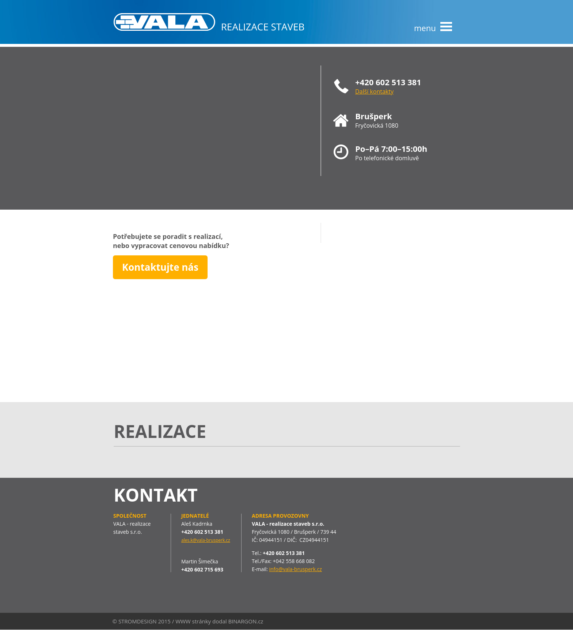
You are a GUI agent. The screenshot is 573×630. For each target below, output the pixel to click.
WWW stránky (193, 621)
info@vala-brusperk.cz (295, 569)
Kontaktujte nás (160, 267)
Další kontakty (374, 91)
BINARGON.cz (245, 621)
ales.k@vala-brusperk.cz (205, 540)
